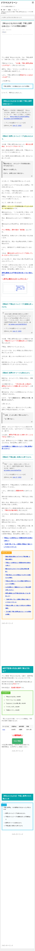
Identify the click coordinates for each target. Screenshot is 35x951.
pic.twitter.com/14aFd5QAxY (18, 324)
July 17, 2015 (17, 125)
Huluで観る (17, 741)
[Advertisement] (17, 643)
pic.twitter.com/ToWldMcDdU (13, 118)
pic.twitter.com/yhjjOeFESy (12, 470)
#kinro (12, 116)
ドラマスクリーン (9, 2)
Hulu (3, 729)
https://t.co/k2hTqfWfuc (21, 116)
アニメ (4, 32)
